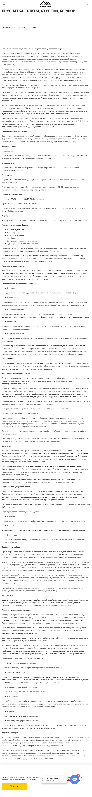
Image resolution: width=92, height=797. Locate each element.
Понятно (14, 786)
